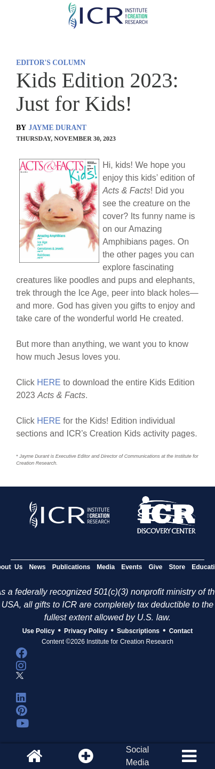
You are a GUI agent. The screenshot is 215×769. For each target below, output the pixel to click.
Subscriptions (138, 631)
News (37, 567)
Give (156, 567)
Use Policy (38, 631)
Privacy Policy (85, 631)
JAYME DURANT (58, 128)
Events (131, 567)
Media (106, 567)
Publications (71, 567)
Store (177, 567)
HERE (48, 382)
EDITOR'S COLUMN (50, 63)
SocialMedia (137, 756)
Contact (181, 631)
